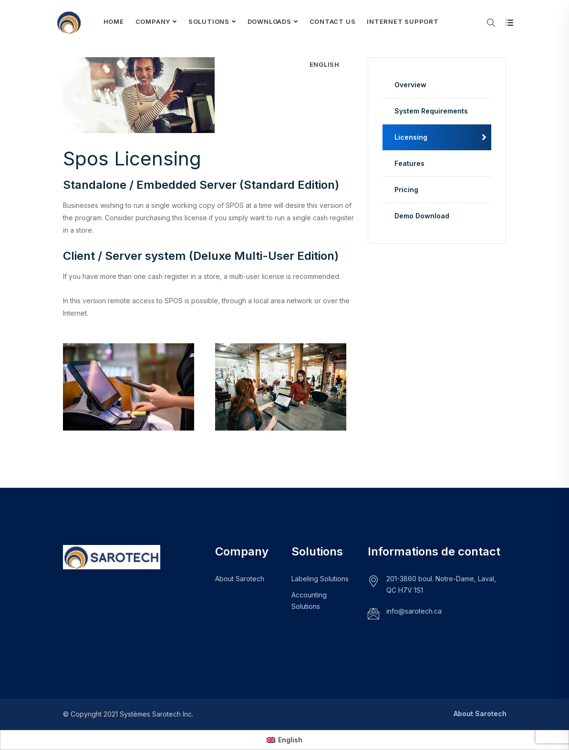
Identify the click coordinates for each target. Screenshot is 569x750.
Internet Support (402, 21)
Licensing (410, 137)
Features (409, 163)
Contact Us (333, 21)
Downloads (269, 21)
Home (113, 21)
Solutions (208, 21)
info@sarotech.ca (414, 611)
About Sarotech (239, 579)
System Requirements (431, 111)
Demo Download (421, 216)
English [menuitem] (290, 740)
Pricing (406, 189)
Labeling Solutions (320, 579)
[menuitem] (324, 64)
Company (152, 21)
